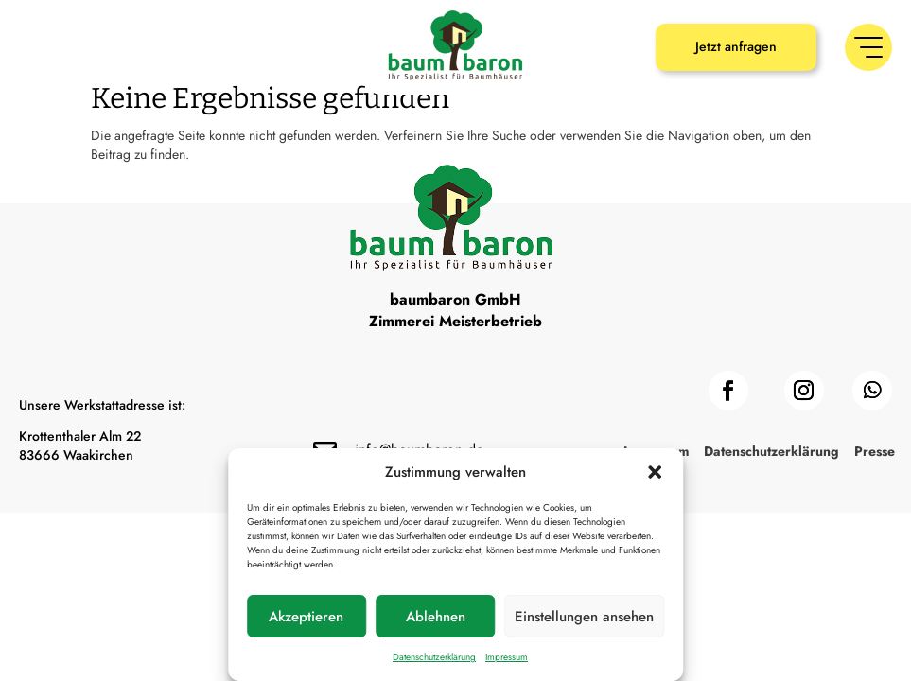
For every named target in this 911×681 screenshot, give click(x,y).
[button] (654, 472)
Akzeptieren (306, 616)
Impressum (506, 657)
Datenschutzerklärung (434, 657)
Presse (874, 522)
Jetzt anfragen (736, 46)
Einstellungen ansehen (584, 616)
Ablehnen (435, 616)
